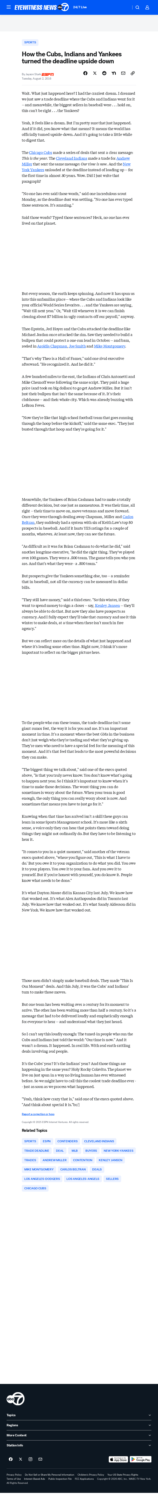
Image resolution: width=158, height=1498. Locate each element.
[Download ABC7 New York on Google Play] (140, 1464)
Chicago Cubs (40, 154)
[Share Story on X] (94, 75)
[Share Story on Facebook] (85, 75)
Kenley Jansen (107, 607)
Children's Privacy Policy (91, 1480)
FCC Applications (84, 1484)
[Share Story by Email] (123, 75)
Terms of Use (14, 1484)
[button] (8, 7)
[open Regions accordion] (79, 1430)
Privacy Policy (14, 1480)
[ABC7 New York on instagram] (30, 1464)
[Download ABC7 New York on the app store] (118, 1464)
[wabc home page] (15, 1403)
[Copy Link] (132, 75)
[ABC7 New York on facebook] (11, 1464)
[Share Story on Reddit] (104, 75)
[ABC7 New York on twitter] (20, 1464)
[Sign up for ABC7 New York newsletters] (40, 1464)
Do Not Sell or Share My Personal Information (49, 1480)
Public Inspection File (60, 1484)
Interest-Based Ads (34, 1484)
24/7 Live (80, 7)
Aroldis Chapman (52, 348)
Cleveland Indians (71, 160)
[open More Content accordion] (79, 1440)
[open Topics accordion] (79, 1420)
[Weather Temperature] (124, 7)
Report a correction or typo (38, 1116)
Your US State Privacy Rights (122, 1480)
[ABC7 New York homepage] (42, 7)
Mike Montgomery (109, 348)
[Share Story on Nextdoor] (113, 75)
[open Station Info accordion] (79, 1450)
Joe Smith (77, 348)
